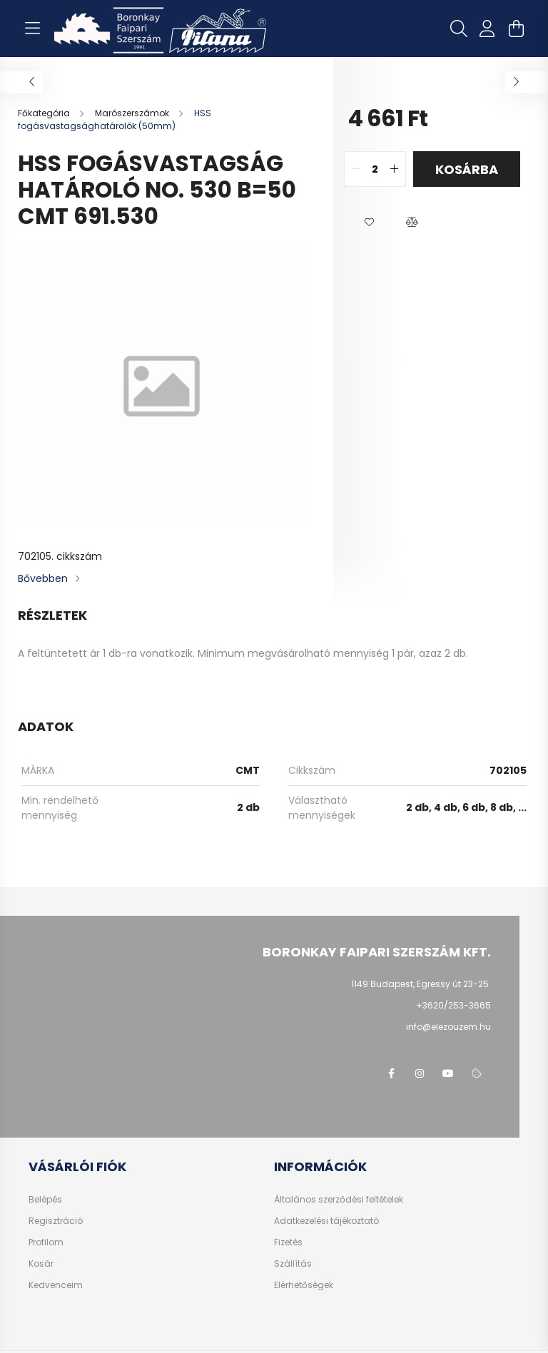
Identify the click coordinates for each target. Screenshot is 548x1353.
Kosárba (466, 169)
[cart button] (516, 28)
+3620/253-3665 (453, 1005)
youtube (448, 1073)
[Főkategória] (45, 113)
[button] (369, 222)
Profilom (46, 1242)
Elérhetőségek (303, 1285)
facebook (391, 1073)
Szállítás (293, 1264)
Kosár (41, 1264)
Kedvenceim (56, 1285)
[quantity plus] (394, 169)
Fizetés (288, 1242)
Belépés (45, 1200)
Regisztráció (56, 1221)
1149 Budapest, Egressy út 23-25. (421, 984)
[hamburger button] (32, 28)
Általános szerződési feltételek (338, 1200)
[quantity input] (375, 169)
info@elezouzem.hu (448, 1027)
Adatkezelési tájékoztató (326, 1221)
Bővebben (43, 578)
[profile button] (487, 28)
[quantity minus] (355, 169)
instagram (419, 1073)
